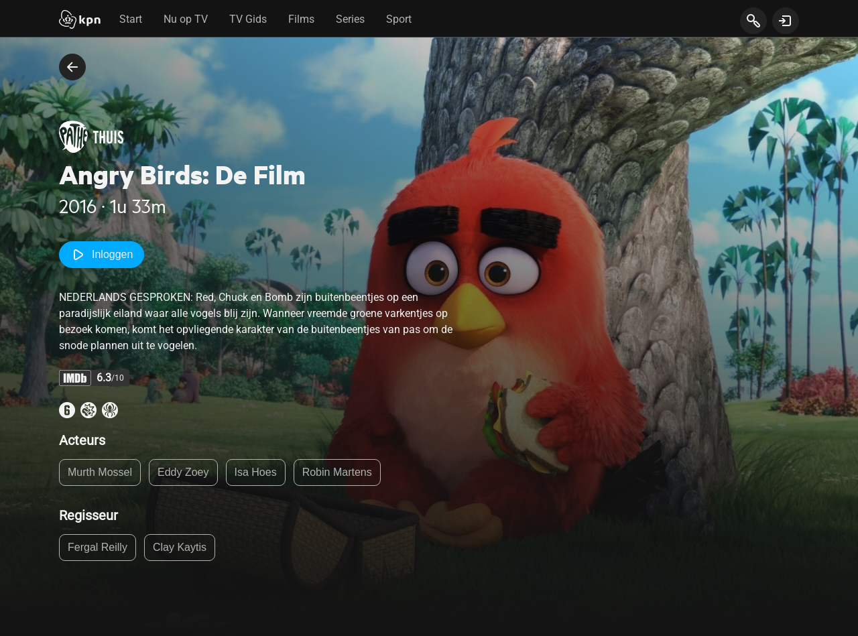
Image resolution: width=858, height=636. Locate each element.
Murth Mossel (100, 472)
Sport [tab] (399, 19)
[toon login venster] (785, 20)
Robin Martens (337, 472)
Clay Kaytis (179, 547)
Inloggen (101, 254)
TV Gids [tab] (248, 19)
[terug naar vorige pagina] (72, 67)
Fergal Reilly (97, 547)
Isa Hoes (256, 472)
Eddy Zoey (183, 472)
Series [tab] (350, 19)
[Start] (79, 20)
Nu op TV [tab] (186, 19)
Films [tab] (301, 19)
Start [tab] (130, 19)
